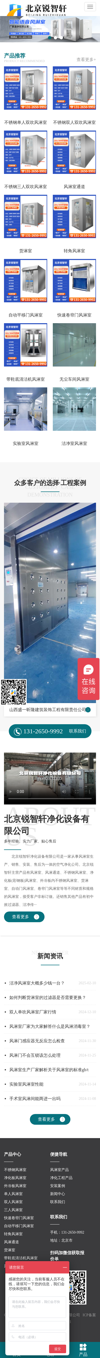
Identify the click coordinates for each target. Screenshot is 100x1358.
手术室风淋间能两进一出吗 (35, 1098)
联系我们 (57, 1202)
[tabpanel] (50, 29)
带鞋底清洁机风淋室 (21, 1258)
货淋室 (9, 1250)
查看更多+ (86, 59)
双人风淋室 (13, 1202)
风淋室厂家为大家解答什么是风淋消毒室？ (49, 1026)
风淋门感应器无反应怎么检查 (37, 1041)
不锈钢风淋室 (15, 1170)
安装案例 (57, 1186)
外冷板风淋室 (15, 1186)
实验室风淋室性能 (26, 1084)
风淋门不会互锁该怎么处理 (35, 1055)
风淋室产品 (59, 1170)
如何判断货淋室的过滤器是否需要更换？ (47, 997)
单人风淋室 (13, 1194)
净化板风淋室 (15, 1178)
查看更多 (20, 916)
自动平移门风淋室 (19, 1226)
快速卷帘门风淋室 (19, 1218)
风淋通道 (11, 1242)
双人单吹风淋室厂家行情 (32, 1012)
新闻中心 (57, 1194)
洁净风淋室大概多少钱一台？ (37, 983)
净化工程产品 (61, 1178)
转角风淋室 (13, 1234)
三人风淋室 (13, 1210)
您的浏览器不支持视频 (50, 778)
